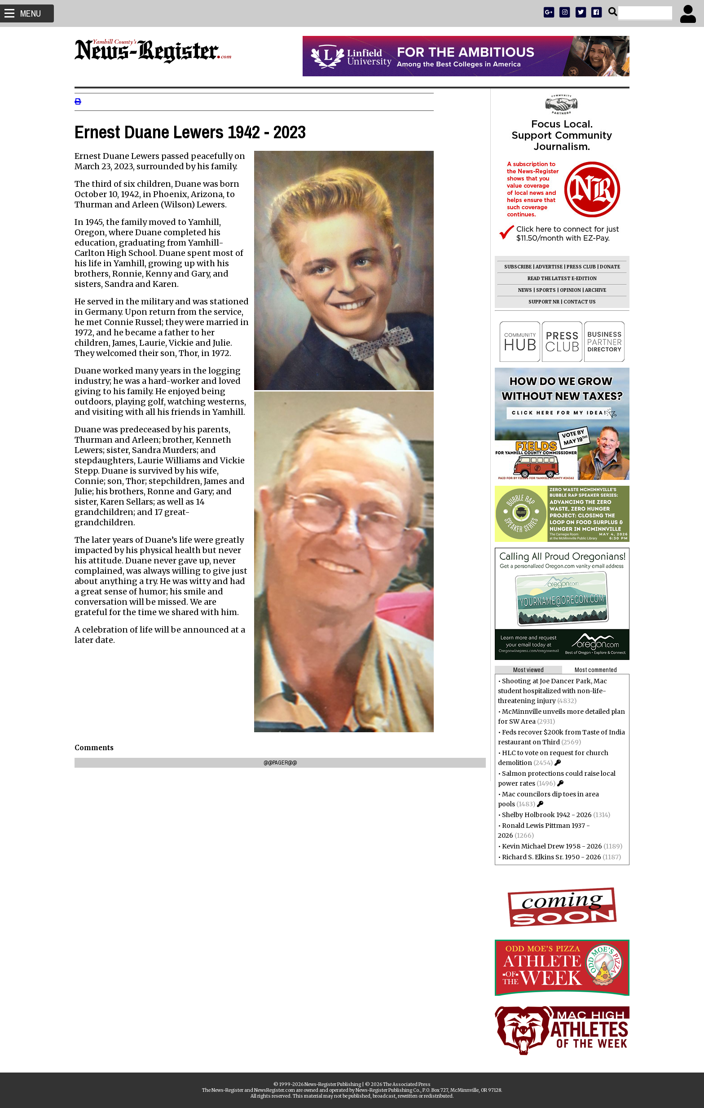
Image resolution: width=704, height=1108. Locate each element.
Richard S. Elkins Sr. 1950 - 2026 (548, 857)
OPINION (566, 290)
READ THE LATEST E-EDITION (558, 278)
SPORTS (542, 290)
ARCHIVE (592, 290)
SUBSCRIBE (514, 267)
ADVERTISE (545, 267)
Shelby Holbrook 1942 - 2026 (543, 815)
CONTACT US (576, 302)
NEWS (521, 290)
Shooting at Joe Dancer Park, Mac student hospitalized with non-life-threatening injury (548, 691)
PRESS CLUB (577, 267)
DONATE (606, 267)
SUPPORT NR (540, 302)
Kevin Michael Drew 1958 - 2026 (548, 846)
